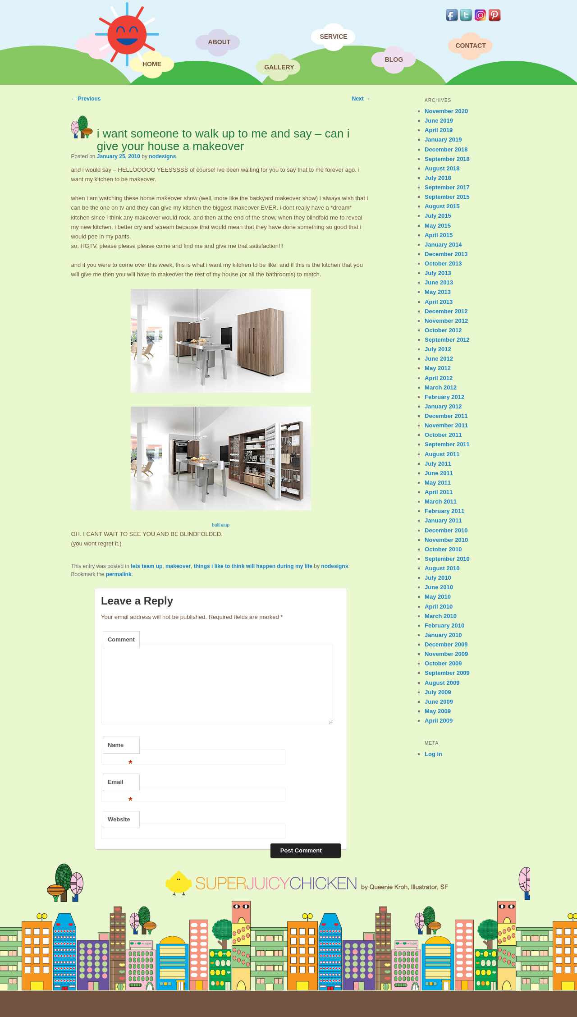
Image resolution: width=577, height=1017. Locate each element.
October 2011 (443, 434)
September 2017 (447, 187)
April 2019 (439, 130)
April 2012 (439, 378)
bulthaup (220, 524)
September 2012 (447, 339)
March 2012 (441, 387)
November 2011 (446, 425)
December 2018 (446, 149)
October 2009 (443, 663)
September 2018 (447, 159)
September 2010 (447, 558)
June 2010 (439, 587)
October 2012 (443, 330)
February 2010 (444, 625)
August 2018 (442, 168)
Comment (121, 639)
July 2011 (438, 463)
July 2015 (438, 215)
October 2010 (443, 549)
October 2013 (443, 263)
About (219, 42)
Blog (394, 59)
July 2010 (438, 577)
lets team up (146, 566)
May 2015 (438, 225)
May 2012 (438, 368)
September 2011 (447, 444)
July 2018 (438, 177)
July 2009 (438, 692)
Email (120, 785)
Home (151, 64)
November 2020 (446, 111)
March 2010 (441, 616)
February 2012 (444, 397)
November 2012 (446, 320)
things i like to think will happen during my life (253, 566)
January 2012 (443, 406)
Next (361, 99)
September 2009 (447, 672)
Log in (433, 754)
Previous (86, 99)
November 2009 (446, 654)
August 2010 (442, 568)
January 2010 (443, 635)
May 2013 (438, 292)
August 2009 (442, 682)
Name (120, 748)
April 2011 (439, 492)
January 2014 (443, 244)
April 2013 (439, 301)
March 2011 (441, 501)
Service (333, 36)
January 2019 (443, 139)
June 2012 (439, 358)
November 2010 (446, 539)
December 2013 (446, 254)
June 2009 (439, 701)
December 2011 (446, 415)
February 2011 (444, 511)
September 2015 (447, 196)
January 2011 (443, 520)
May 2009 (438, 711)
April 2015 (439, 235)
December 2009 (446, 644)
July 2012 (438, 349)
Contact (470, 45)
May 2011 (438, 482)
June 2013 (439, 282)
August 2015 (442, 206)
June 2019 (439, 120)
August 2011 (442, 454)
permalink (119, 574)
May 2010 (438, 596)
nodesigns (162, 156)
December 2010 (446, 530)
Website (119, 819)
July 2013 (438, 273)
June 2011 (439, 473)
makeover (178, 566)
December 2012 (446, 311)
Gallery (279, 67)
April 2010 (439, 606)
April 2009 (439, 720)
